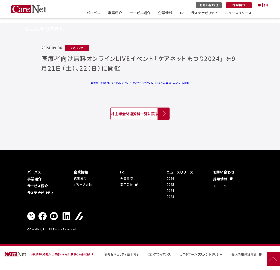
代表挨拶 (80, 186)
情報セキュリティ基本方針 (122, 261)
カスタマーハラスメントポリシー (201, 261)
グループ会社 (83, 192)
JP (259, 5)
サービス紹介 (140, 12)
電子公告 (129, 192)
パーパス (93, 12)
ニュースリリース (238, 12)
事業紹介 (115, 12)
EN (266, 5)
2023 (170, 204)
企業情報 (165, 12)
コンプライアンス (159, 261)
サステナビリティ (204, 12)
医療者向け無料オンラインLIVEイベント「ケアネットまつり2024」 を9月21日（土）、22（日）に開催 (140, 82)
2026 (170, 186)
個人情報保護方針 (246, 261)
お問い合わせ (208, 5)
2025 (170, 192)
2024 (170, 198)
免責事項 (126, 186)
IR (182, 12)
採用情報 (239, 5)
